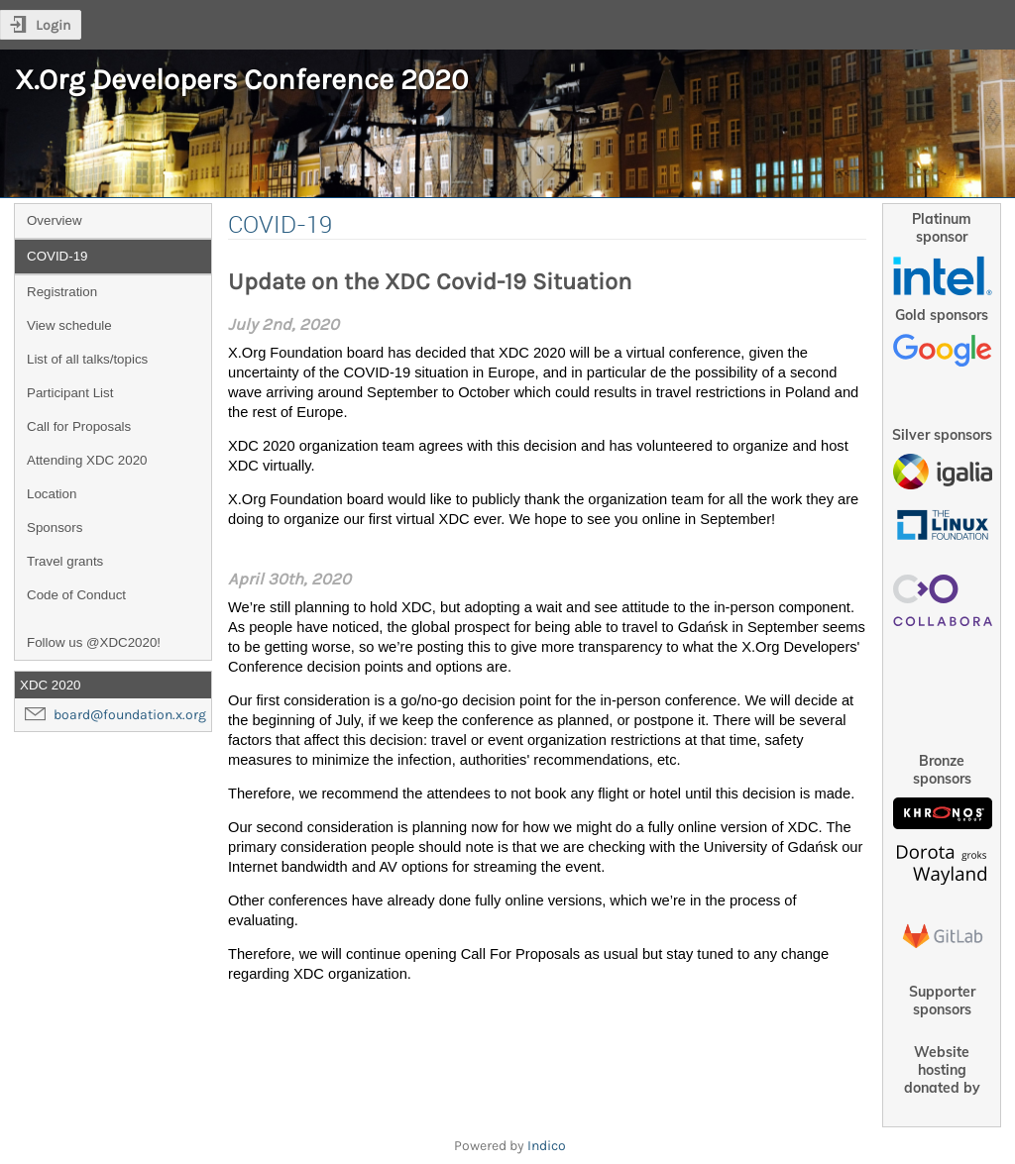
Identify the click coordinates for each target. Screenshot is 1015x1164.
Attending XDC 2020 (87, 460)
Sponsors (54, 527)
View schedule (69, 325)
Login (53, 25)
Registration (62, 291)
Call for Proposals (79, 426)
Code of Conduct (76, 594)
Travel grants (65, 561)
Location (51, 493)
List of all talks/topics (87, 359)
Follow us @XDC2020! (94, 642)
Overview (54, 220)
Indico (546, 1145)
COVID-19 (57, 256)
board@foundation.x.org (130, 714)
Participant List (70, 392)
